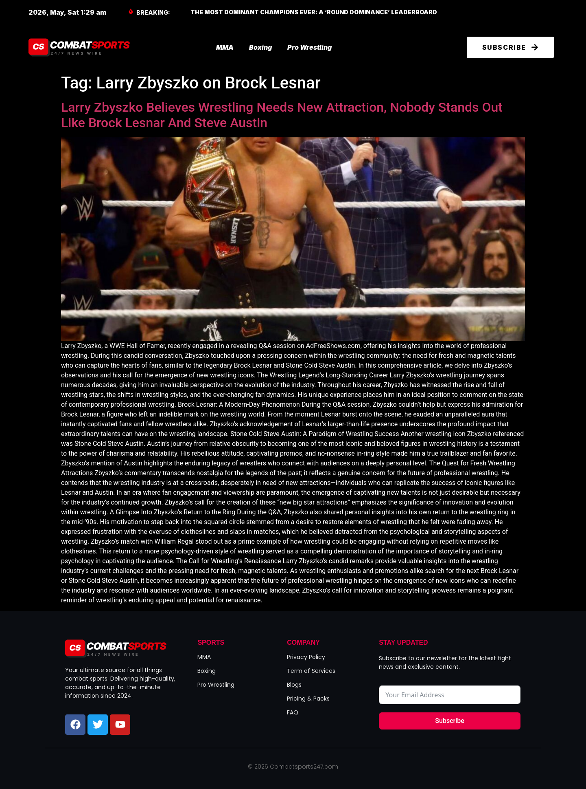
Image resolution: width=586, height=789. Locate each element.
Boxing (260, 47)
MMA (225, 47)
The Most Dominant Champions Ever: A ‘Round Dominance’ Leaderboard (313, 12)
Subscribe (449, 721)
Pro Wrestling (309, 47)
